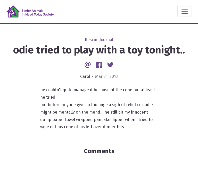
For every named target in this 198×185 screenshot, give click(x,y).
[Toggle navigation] (184, 11)
